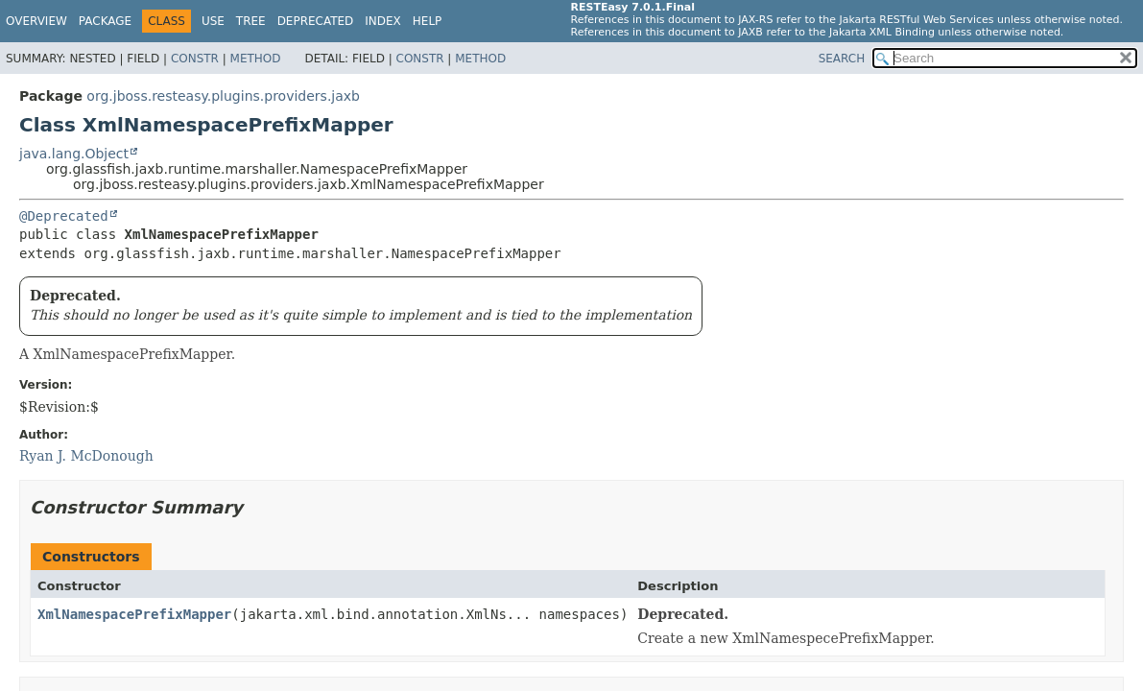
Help (427, 21)
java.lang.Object (74, 153)
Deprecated (315, 21)
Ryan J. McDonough (86, 456)
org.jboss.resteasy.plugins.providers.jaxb (223, 96)
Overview (36, 21)
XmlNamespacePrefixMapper (134, 614)
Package (105, 21)
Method (255, 58)
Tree (251, 21)
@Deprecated (63, 216)
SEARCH (842, 58)
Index (383, 21)
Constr (195, 58)
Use (213, 21)
